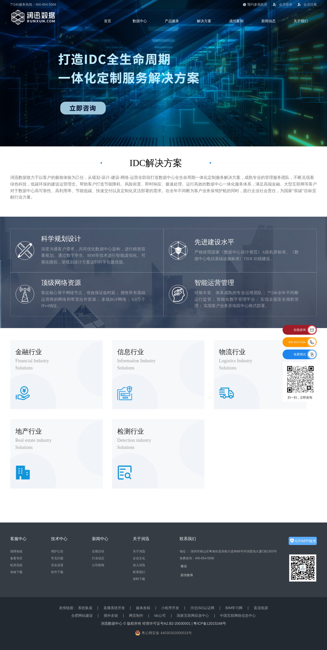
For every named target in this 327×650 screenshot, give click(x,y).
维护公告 (57, 551)
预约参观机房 (255, 4)
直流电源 (261, 608)
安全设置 (57, 565)
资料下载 (139, 579)
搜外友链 (111, 615)
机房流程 (16, 565)
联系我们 (139, 572)
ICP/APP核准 (305, 541)
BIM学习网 (233, 608)
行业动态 (98, 558)
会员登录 (282, 5)
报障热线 (16, 551)
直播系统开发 (114, 608)
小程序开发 (170, 608)
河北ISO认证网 (202, 608)
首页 (107, 21)
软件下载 (57, 572)
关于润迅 (139, 551)
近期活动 (98, 551)
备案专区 (16, 558)
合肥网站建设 (82, 615)
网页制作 (136, 615)
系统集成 (85, 608)
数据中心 (140, 21)
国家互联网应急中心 (193, 615)
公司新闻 (98, 565)
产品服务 (172, 21)
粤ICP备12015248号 (209, 623)
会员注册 (307, 5)
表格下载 (16, 572)
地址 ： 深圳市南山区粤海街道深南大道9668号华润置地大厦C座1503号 (228, 551)
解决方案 (204, 21)
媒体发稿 (143, 608)
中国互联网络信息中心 (238, 615)
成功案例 (236, 21)
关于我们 (301, 21)
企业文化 (139, 558)
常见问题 (57, 558)
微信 (184, 566)
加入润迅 (139, 565)
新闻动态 (268, 21)
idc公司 (160, 615)
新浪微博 (187, 575)
